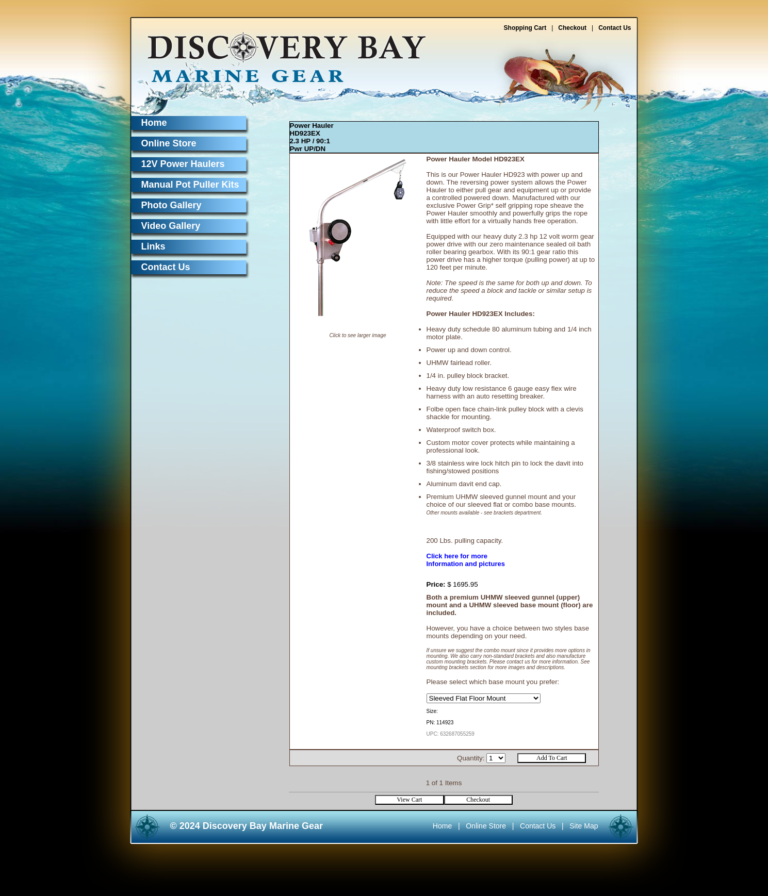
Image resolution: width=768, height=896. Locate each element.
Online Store (169, 143)
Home (154, 123)
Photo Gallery (171, 205)
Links (153, 246)
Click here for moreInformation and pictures (466, 560)
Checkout (572, 27)
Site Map (583, 826)
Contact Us (614, 27)
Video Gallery (171, 226)
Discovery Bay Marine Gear (280, 53)
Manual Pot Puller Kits (190, 184)
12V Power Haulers (183, 164)
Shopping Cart (525, 27)
